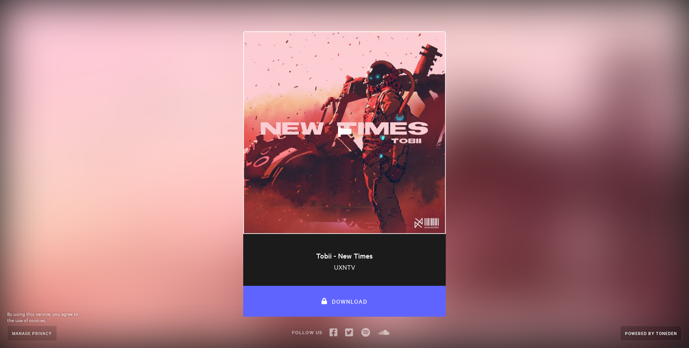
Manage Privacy (32, 333)
